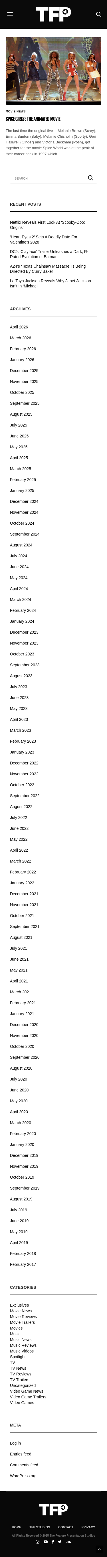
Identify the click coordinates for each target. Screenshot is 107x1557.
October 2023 (22, 654)
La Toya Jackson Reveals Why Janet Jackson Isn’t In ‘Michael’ (50, 283)
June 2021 (19, 959)
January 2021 (22, 1013)
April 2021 (19, 981)
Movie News (16, 111)
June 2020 (19, 1090)
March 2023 (20, 730)
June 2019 (19, 1221)
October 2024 (22, 523)
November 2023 (24, 643)
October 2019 (22, 1177)
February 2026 (23, 349)
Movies (16, 1328)
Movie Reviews (23, 1317)
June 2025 (19, 436)
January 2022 (22, 883)
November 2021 (24, 904)
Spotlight (17, 1357)
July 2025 (18, 425)
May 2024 (18, 577)
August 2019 (21, 1199)
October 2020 (22, 1046)
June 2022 (19, 828)
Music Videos (22, 1351)
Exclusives (19, 1305)
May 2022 (18, 839)
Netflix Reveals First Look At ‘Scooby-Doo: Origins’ (47, 225)
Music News (20, 1340)
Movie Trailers (22, 1322)
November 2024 (24, 512)
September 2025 (25, 403)
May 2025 (18, 447)
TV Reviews (20, 1374)
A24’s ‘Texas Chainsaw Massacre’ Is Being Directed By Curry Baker (48, 269)
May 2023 (18, 708)
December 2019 (24, 1155)
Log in (15, 1443)
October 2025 (22, 392)
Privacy (88, 1527)
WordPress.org (23, 1476)
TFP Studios (39, 1527)
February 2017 (23, 1264)
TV (12, 1363)
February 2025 (23, 479)
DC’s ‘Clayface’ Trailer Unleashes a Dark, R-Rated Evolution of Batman (49, 254)
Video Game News (26, 1391)
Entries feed (20, 1454)
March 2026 (20, 338)
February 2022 (23, 872)
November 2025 (24, 381)
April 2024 (19, 588)
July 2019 (18, 1210)
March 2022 (20, 861)
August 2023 (21, 676)
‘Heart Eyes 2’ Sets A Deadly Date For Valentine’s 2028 (43, 239)
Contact (65, 1527)
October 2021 (22, 915)
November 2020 (24, 1035)
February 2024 (23, 610)
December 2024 (24, 501)
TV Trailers (19, 1380)
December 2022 (24, 763)
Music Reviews (23, 1345)
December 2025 (24, 370)
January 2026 (22, 359)
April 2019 (19, 1242)
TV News (18, 1368)
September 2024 (25, 534)
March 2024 (20, 599)
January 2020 (22, 1144)
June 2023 (19, 697)
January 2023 (22, 752)
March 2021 (20, 992)
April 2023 (19, 719)
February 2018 (23, 1253)
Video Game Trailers (28, 1397)
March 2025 (20, 468)
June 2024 (19, 567)
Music (15, 1334)
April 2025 (19, 458)
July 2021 (18, 948)
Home (16, 1527)
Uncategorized (23, 1385)
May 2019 (18, 1231)
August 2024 (21, 545)
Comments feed (24, 1465)
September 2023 (25, 665)
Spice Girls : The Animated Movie (33, 119)
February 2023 (23, 741)
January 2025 (22, 490)
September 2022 (25, 795)
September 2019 (25, 1188)
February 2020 (23, 1133)
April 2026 (19, 327)
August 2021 (21, 937)
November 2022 (24, 774)
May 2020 (18, 1101)
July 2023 (18, 686)
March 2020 (20, 1122)
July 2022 (18, 817)
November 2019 (24, 1166)
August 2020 (21, 1068)
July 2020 (18, 1079)
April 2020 (19, 1112)
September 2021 (25, 926)
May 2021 (18, 970)
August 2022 (21, 806)
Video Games (22, 1403)
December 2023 (24, 632)
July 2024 (18, 556)
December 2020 (24, 1024)
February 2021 (23, 1003)
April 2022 (19, 850)
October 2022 (22, 785)
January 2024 (22, 621)
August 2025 (21, 414)
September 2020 (25, 1057)
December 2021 (24, 894)
